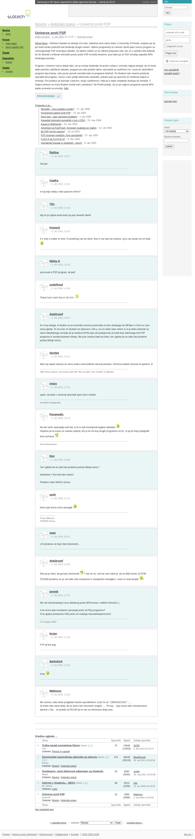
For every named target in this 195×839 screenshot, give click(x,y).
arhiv (8, 34)
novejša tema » (134, 823)
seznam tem (170, 101)
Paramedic (57, 414)
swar (53, 532)
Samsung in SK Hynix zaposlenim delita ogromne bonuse (76, 2)
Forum (5, 39)
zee (135, 783)
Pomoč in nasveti (61, 751)
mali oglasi (11, 43)
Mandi (45, 774)
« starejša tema (58, 823)
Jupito (137, 771)
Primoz (45, 763)
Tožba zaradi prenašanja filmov (61, 745)
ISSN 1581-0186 (90, 834)
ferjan (53, 633)
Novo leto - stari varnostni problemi (59, 116)
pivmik (54, 591)
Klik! (66, 88)
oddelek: (92, 823)
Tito (52, 204)
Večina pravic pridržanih (24, 834)
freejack (55, 227)
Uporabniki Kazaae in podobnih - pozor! (61, 143)
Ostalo (5, 68)
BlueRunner (140, 757)
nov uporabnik (171, 69)
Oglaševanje (61, 834)
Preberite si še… (43, 105)
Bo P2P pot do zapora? (53, 131)
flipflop (54, 152)
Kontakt (75, 834)
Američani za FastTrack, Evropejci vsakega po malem (69, 128)
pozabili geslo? (171, 73)
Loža (54, 789)
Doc (52, 456)
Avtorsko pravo (85, 37)
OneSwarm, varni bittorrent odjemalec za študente (72, 771)
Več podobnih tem (44, 809)
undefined (56, 284)
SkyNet (54, 352)
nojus (53, 383)
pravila (9, 71)
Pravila (5, 834)
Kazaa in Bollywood (51, 124)
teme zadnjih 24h (15, 47)
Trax (44, 748)
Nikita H (55, 261)
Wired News (41, 43)
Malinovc (55, 690)
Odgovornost (46, 834)
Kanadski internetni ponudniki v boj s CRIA (63, 120)
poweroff (46, 797)
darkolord (56, 661)
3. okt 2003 (58, 37)
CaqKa (54, 180)
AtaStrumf (56, 314)
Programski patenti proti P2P (56, 113)
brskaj (9, 62)
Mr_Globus (47, 786)
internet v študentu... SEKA (58, 782)
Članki (5, 53)
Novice (6, 30)
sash (53, 494)
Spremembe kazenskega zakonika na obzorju (69, 757)
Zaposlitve (8, 58)
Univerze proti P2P (50, 33)
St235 (137, 745)
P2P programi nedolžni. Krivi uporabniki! (62, 135)
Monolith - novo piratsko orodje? (57, 109)
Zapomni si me (173, 46)
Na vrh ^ (188, 834)
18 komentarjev (46, 96)
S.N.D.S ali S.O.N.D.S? (53, 139)
